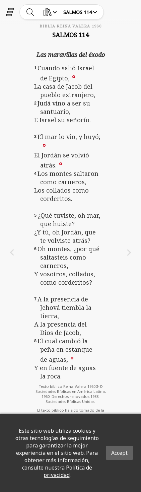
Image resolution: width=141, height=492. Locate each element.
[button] (74, 76)
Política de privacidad (68, 471)
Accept (119, 452)
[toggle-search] (30, 12)
